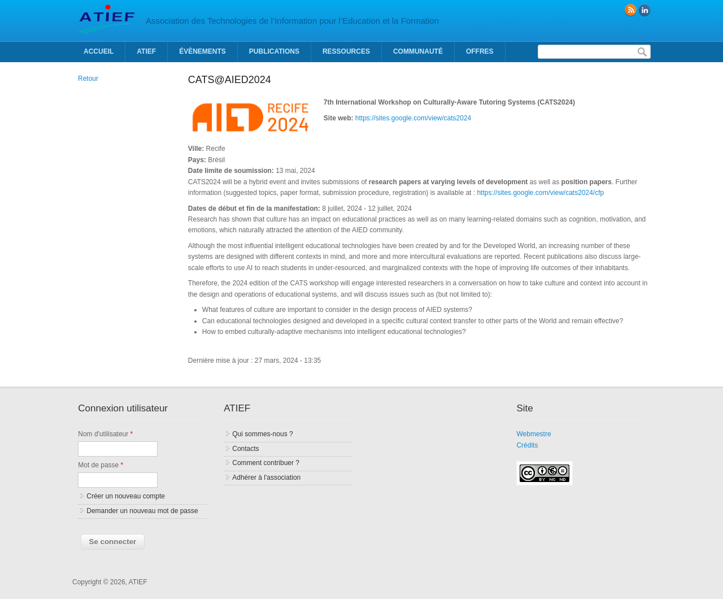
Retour (88, 79)
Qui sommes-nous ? (262, 434)
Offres (480, 51)
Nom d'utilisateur (105, 434)
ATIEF (146, 51)
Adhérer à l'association (266, 477)
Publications (274, 51)
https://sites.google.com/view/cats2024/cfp (540, 193)
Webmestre (533, 434)
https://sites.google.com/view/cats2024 (413, 118)
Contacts (245, 449)
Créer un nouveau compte (125, 496)
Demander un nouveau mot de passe (142, 511)
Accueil (99, 51)
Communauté (418, 51)
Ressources (346, 51)
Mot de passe (100, 465)
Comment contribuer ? (265, 463)
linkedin (644, 10)
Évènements (202, 51)
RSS (630, 10)
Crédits (527, 445)
